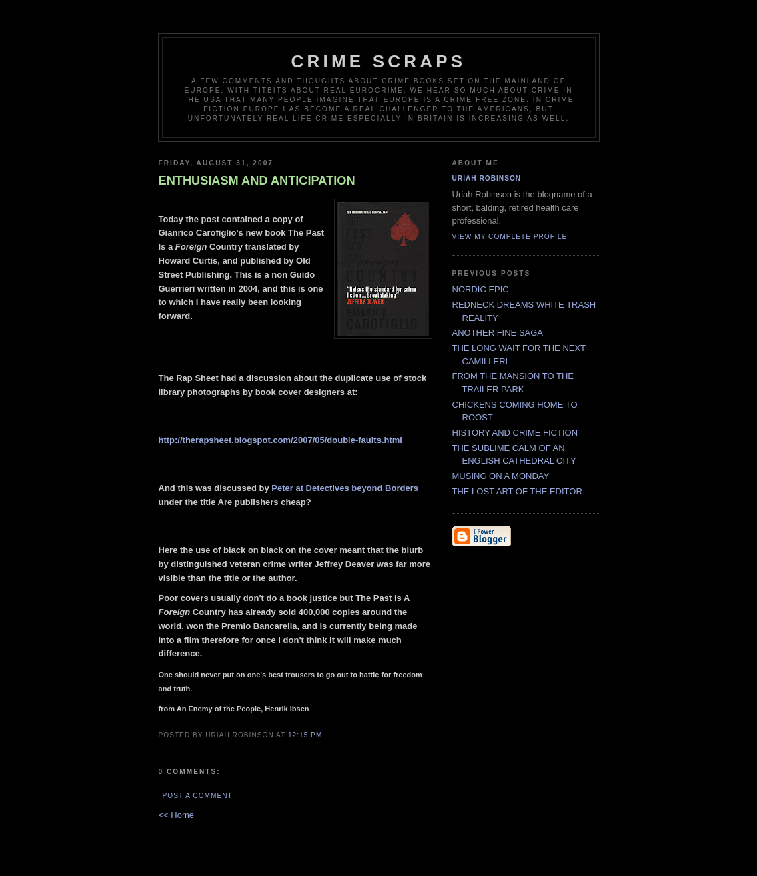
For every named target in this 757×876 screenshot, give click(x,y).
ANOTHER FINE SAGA (498, 333)
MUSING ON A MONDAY (501, 476)
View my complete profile (510, 236)
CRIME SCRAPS (378, 61)
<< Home (176, 815)
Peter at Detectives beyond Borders (344, 488)
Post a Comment (198, 795)
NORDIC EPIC (480, 289)
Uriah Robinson (487, 178)
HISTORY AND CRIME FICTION (515, 433)
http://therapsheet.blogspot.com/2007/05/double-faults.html (281, 440)
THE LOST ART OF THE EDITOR (517, 491)
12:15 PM (305, 735)
